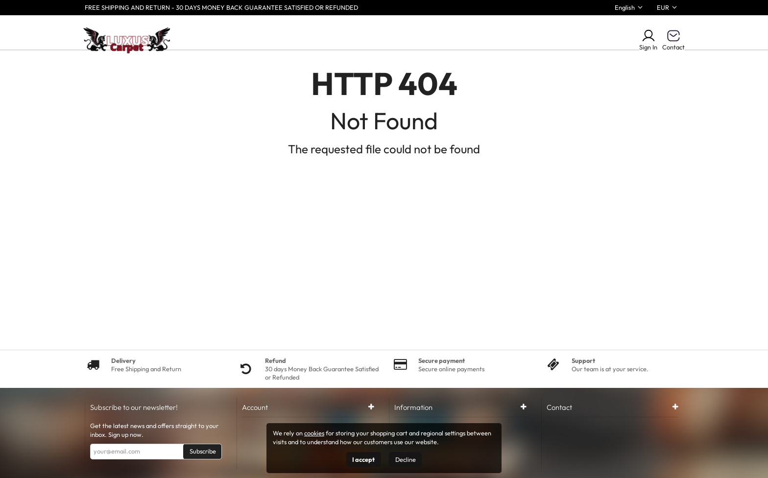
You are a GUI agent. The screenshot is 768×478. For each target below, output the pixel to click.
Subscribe (203, 451)
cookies (314, 433)
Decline (405, 459)
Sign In (648, 39)
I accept (363, 459)
